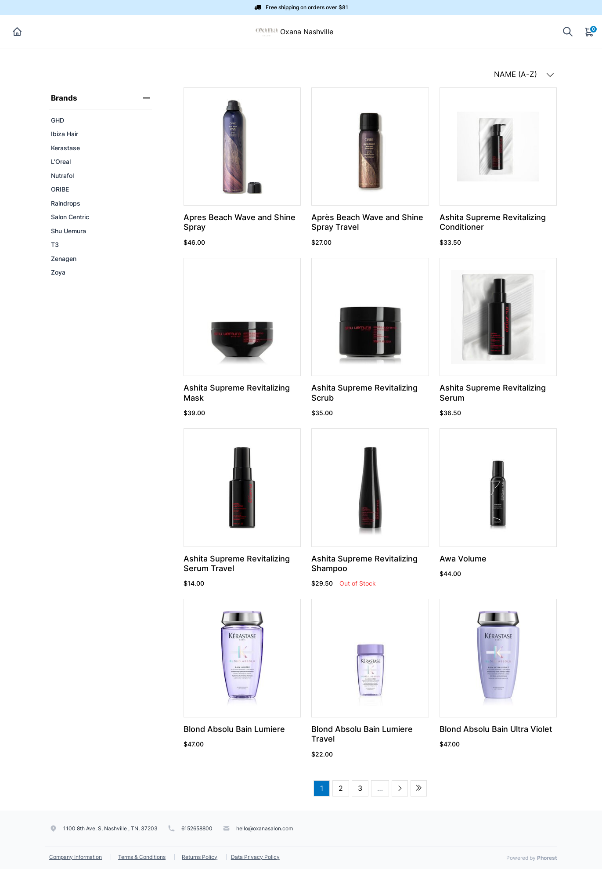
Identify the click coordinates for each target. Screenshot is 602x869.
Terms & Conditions (142, 857)
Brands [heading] (100, 98)
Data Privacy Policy (255, 857)
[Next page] (400, 788)
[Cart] (589, 31)
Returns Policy (199, 857)
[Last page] (419, 788)
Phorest (547, 858)
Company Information (75, 857)
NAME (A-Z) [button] (524, 74)
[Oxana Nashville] (266, 30)
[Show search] (567, 31)
